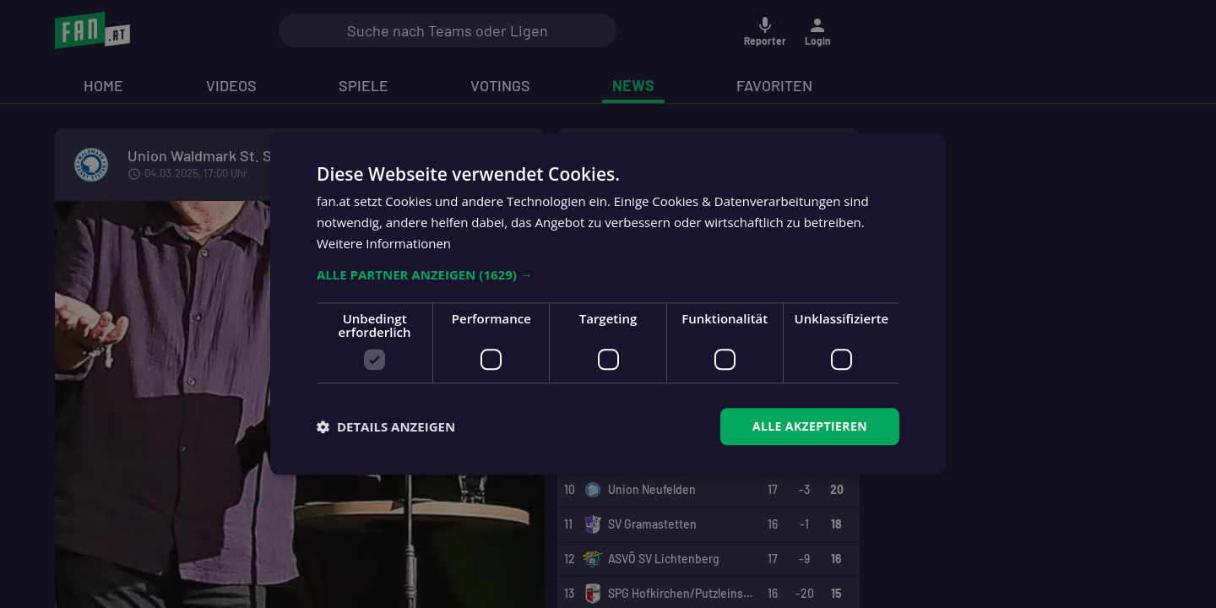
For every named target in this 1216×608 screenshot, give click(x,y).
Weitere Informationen (384, 243)
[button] (608, 274)
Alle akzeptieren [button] (809, 426)
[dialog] (608, 304)
